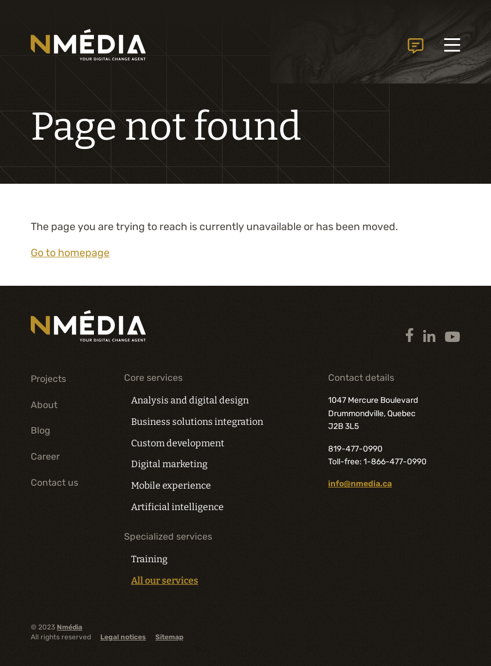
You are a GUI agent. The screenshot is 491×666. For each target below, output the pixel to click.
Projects (48, 378)
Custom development (177, 443)
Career (45, 456)
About (44, 404)
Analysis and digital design (188, 400)
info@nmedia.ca (360, 484)
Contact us (415, 46)
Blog (40, 430)
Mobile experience (171, 485)
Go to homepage (70, 252)
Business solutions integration (197, 421)
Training (149, 559)
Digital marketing (169, 464)
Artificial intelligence (177, 506)
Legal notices (123, 637)
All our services (164, 580)
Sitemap (169, 637)
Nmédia (69, 627)
